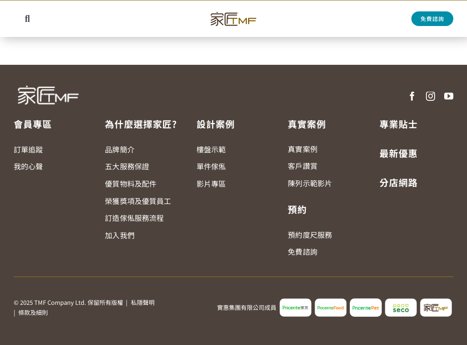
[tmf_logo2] (436, 302)
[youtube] (448, 96)
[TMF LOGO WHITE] (48, 82)
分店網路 (398, 182)
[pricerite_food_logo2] (331, 302)
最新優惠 (398, 153)
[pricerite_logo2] (295, 302)
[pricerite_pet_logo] (366, 302)
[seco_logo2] (401, 302)
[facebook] (412, 96)
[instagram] (430, 96)
